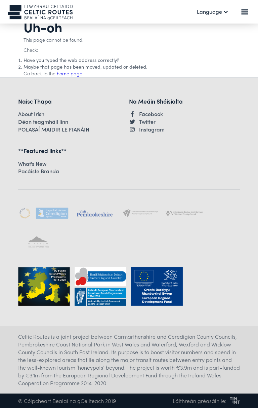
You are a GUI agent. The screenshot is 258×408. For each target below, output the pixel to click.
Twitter (142, 122)
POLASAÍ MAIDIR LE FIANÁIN (53, 129)
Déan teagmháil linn (43, 122)
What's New (32, 164)
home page (69, 73)
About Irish (31, 114)
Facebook (146, 114)
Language (212, 11)
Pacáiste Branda (38, 171)
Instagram (147, 129)
